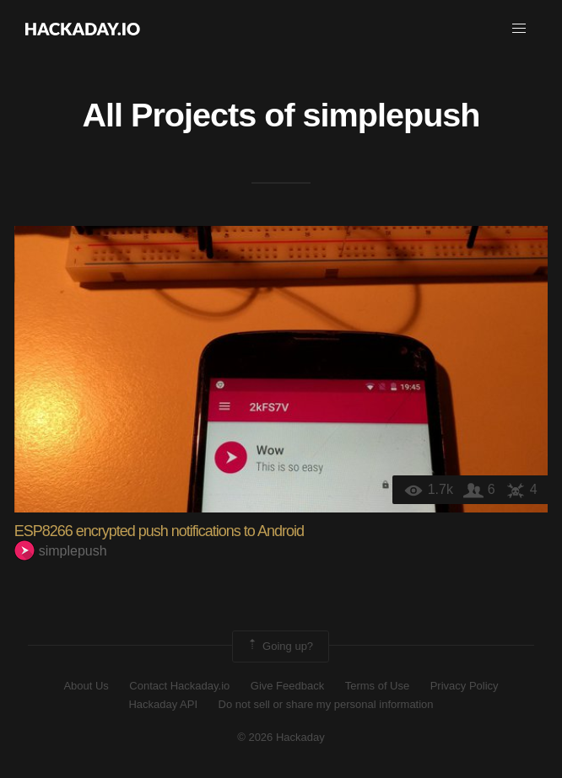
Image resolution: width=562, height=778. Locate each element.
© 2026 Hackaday (281, 737)
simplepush (391, 114)
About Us (85, 685)
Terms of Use (377, 685)
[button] (519, 28)
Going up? (279, 646)
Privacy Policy (464, 685)
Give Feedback (287, 685)
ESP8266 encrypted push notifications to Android (159, 531)
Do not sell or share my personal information (326, 704)
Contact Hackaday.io (179, 685)
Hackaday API (162, 704)
